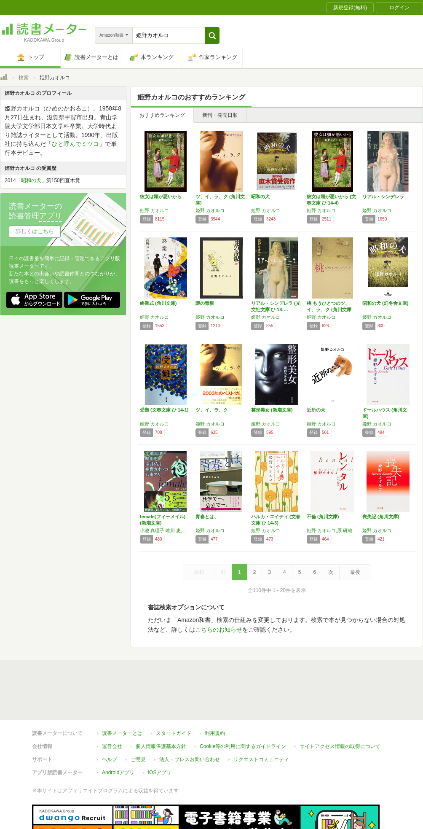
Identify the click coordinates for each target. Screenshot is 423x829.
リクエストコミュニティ (261, 759)
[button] (212, 35)
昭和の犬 (260, 196)
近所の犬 (316, 409)
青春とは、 (207, 516)
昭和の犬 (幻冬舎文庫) (385, 303)
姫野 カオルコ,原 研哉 (329, 530)
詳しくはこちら (35, 231)
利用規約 (215, 733)
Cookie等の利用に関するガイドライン (243, 746)
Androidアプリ (118, 772)
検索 (24, 78)
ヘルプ (109, 759)
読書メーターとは (122, 733)
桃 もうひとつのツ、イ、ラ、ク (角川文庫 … (329, 309)
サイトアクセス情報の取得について (340, 746)
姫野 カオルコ (154, 210)
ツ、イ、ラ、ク (211, 409)
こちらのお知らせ (218, 629)
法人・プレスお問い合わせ (189, 759)
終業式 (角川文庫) (158, 303)
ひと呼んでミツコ (75, 143)
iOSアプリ (159, 772)
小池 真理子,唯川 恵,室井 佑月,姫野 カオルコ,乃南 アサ (165, 530)
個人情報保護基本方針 (161, 746)
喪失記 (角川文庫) (380, 516)
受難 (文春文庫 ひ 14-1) (164, 409)
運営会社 (112, 746)
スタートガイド (173, 733)
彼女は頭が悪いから (161, 196)
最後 (355, 572)
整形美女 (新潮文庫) (271, 409)
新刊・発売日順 (220, 115)
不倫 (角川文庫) (323, 516)
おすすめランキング (162, 115)
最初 (199, 572)
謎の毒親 (204, 303)
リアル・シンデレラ (383, 196)
